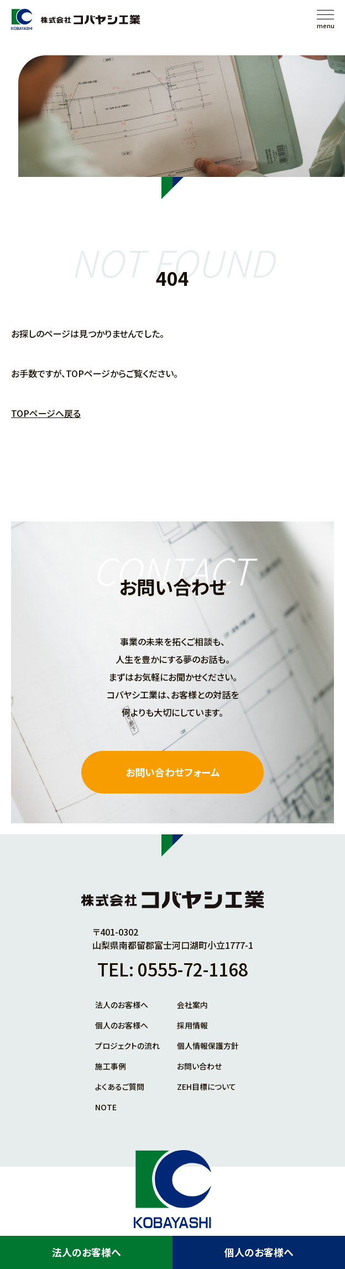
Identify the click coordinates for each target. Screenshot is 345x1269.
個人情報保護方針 (208, 1045)
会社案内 (192, 1005)
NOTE (106, 1104)
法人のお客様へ (86, 1252)
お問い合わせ (199, 1064)
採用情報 (192, 1025)
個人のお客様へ (259, 1252)
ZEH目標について (206, 1084)
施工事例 (110, 1064)
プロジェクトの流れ (127, 1045)
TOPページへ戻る (46, 413)
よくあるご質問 (119, 1084)
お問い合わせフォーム (173, 772)
